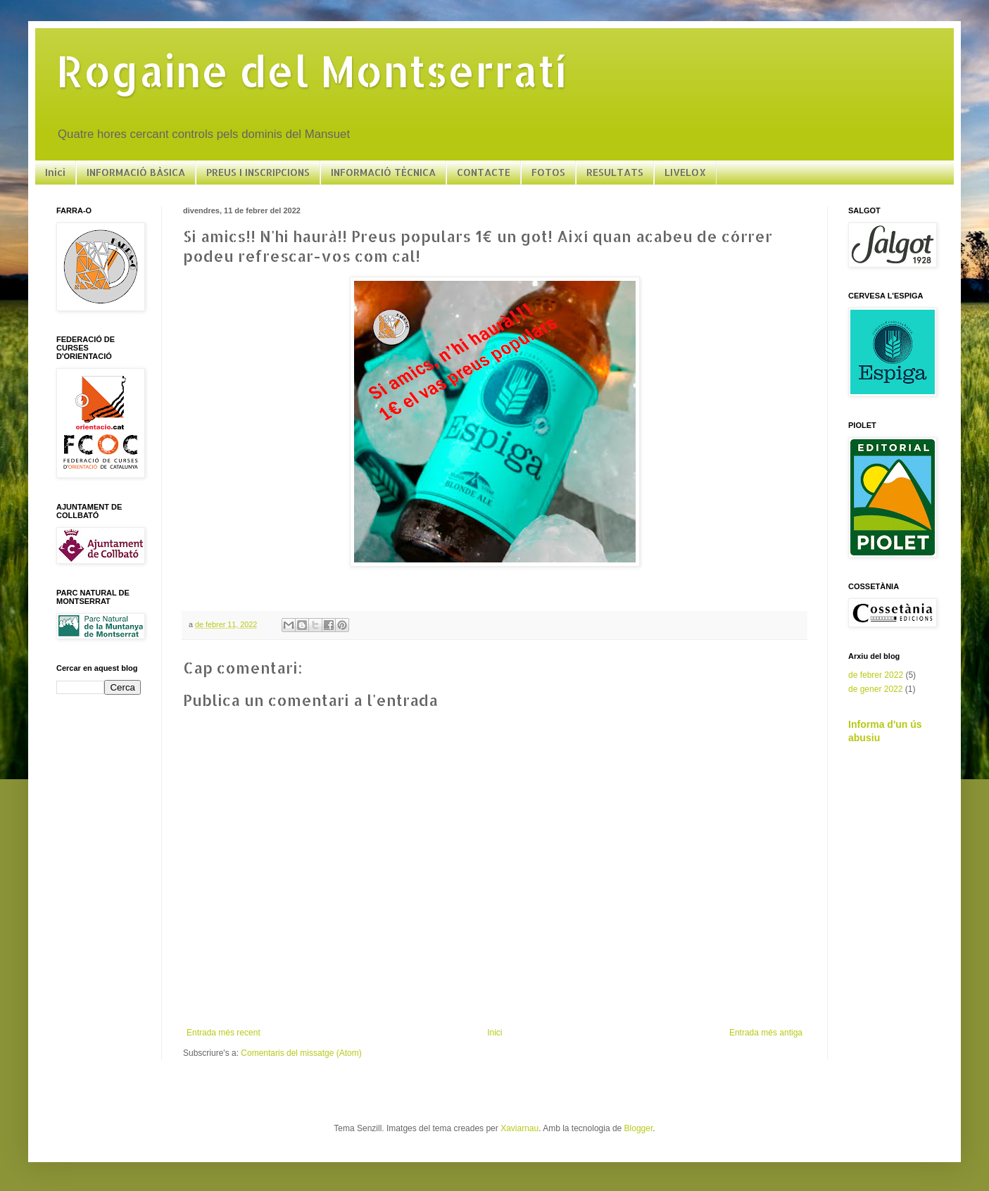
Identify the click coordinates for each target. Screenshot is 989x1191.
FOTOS (548, 172)
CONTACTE (483, 172)
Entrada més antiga (765, 1033)
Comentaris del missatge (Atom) (301, 1053)
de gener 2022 (875, 689)
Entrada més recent (223, 1033)
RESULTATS (614, 172)
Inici (55, 172)
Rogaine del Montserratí (311, 71)
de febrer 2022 (875, 675)
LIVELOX (685, 172)
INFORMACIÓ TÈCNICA (383, 172)
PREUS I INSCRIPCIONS (258, 172)
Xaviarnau (519, 1128)
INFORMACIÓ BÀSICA (136, 172)
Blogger (638, 1128)
